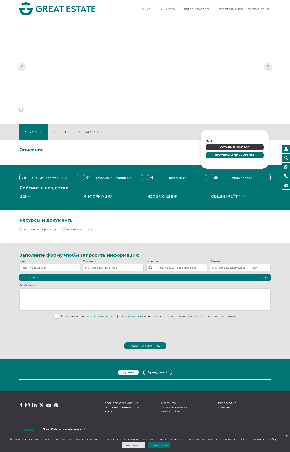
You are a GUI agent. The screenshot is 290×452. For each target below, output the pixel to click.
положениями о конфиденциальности (115, 316)
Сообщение (27, 285)
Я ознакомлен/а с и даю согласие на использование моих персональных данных (148, 316)
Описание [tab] (34, 132)
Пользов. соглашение (122, 403)
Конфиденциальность (122, 407)
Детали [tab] (60, 132)
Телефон (152, 261)
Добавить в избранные (108, 178)
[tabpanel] (145, 381)
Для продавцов (231, 9)
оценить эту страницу (44, 178)
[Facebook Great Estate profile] (21, 405)
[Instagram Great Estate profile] (27, 405)
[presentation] (145, 329)
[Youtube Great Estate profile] (48, 405)
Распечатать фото (77, 229)
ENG (256, 9)
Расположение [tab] (91, 132)
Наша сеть (167, 9)
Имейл (215, 261)
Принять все (158, 445)
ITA (249, 9)
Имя (22, 261)
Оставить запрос (235, 147)
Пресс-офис (227, 403)
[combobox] (151, 267)
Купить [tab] (128, 372)
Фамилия (89, 261)
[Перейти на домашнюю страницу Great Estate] (65, 9)
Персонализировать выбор (259, 439)
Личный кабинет (174, 407)
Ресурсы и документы (234, 155)
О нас (146, 9)
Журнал (224, 407)
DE (263, 9)
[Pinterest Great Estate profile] (56, 405)
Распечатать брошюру (37, 229)
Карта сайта (170, 411)
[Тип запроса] (145, 277)
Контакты (169, 403)
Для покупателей (196, 9)
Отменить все (133, 445)
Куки (108, 411)
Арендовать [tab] (158, 372)
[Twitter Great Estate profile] (41, 405)
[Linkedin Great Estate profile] (34, 405)
